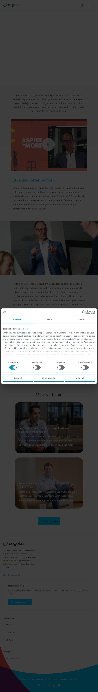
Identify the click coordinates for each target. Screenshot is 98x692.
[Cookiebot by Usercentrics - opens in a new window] (84, 312)
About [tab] (81, 319)
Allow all (80, 378)
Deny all (18, 378)
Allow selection (49, 378)
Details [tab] (49, 319)
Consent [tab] (17, 319)
